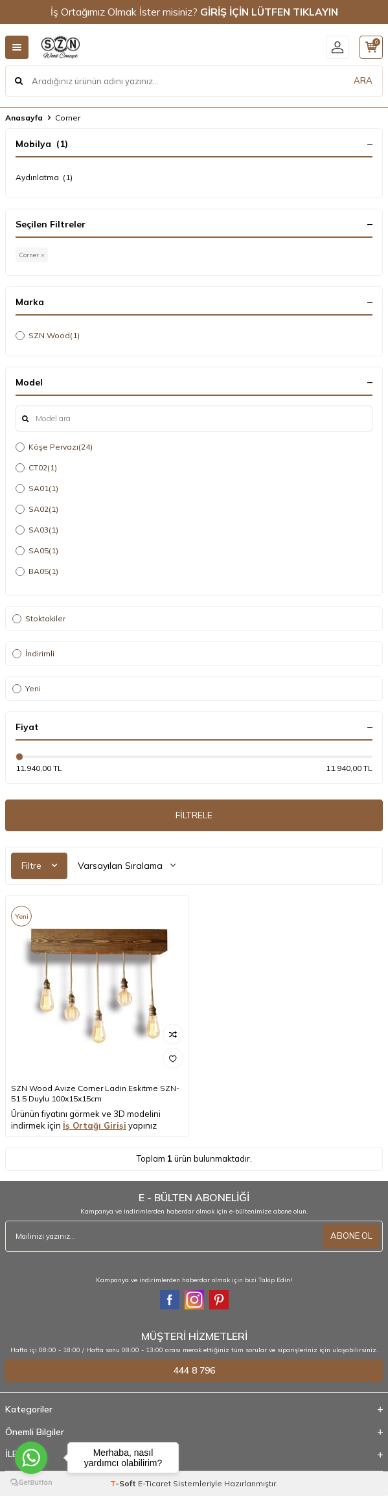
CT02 (36, 468)
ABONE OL (351, 1235)
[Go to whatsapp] (31, 1458)
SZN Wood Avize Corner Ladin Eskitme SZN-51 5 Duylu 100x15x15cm (95, 1093)
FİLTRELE (194, 815)
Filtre (39, 865)
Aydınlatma (44, 177)
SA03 (37, 530)
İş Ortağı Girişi (94, 1125)
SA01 (37, 488)
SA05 (37, 551)
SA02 (37, 509)
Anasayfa (24, 117)
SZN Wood (48, 335)
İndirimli (33, 653)
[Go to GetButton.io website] (31, 1483)
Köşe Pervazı (54, 447)
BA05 (37, 571)
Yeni (26, 688)
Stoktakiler (38, 618)
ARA (363, 80)
